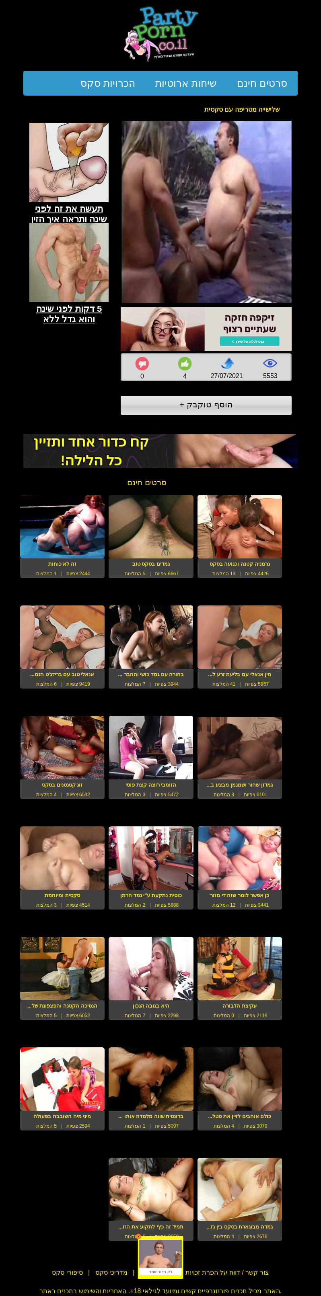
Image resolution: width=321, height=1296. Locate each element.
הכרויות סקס (107, 83)
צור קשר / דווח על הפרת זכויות (226, 1272)
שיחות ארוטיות (186, 83)
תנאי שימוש (155, 1272)
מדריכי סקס (111, 1272)
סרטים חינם (262, 83)
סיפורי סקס (67, 1272)
